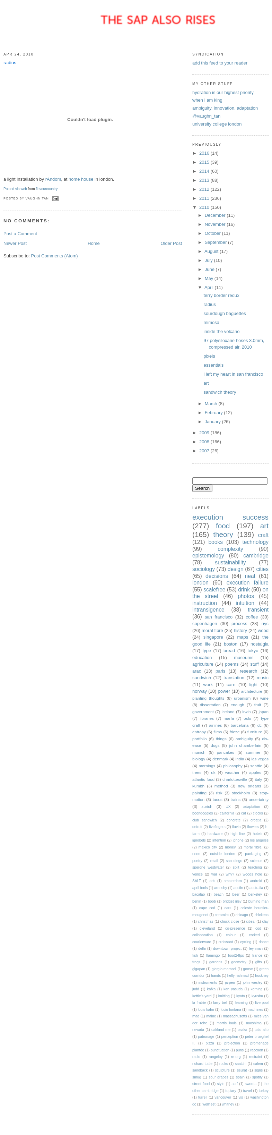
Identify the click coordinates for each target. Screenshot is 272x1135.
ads (213, 881)
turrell (202, 1097)
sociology (203, 569)
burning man (258, 901)
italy (258, 779)
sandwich (201, 677)
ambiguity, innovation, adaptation (225, 108)
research (248, 671)
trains (236, 799)
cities (262, 569)
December (216, 215)
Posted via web (15, 189)
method (221, 786)
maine (211, 1016)
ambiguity (244, 738)
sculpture (222, 1070)
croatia (256, 820)
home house (81, 179)
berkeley (255, 894)
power (224, 691)
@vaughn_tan (206, 116)
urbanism (242, 698)
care (231, 684)
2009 (205, 432)
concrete (233, 820)
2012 (205, 189)
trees (196, 772)
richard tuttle (202, 1064)
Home (94, 243)
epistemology (208, 555)
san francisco (218, 617)
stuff (254, 664)
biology (198, 759)
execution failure (248, 583)
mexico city (208, 847)
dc (259, 725)
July (209, 260)
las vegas (260, 759)
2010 (205, 207)
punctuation (220, 1050)
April (209, 287)
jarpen (230, 982)
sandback (200, 1070)
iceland (228, 711)
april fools (200, 888)
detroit (197, 827)
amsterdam (233, 881)
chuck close (229, 921)
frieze (235, 731)
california (227, 813)
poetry (197, 861)
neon (196, 854)
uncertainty (259, 799)
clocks (258, 813)
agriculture (202, 664)
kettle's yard (202, 996)
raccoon (256, 1050)
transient (258, 610)
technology (256, 542)
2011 (205, 198)
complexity (230, 549)
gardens (215, 962)
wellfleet (209, 1104)
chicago (242, 915)
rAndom (53, 179)
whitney (228, 1104)
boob (212, 901)
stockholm (241, 793)
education (202, 657)
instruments (208, 982)
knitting (224, 996)
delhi (202, 948)
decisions (216, 576)
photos (246, 596)
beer (236, 894)
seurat (242, 1070)
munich (198, 752)
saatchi (240, 1064)
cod (258, 928)
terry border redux (221, 295)
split (236, 867)
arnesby (220, 888)
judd (195, 989)
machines (255, 1010)
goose (248, 969)
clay (265, 921)
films (217, 731)
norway (199, 691)
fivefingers (217, 827)
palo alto (262, 1030)
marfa (228, 718)
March (212, 403)
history (240, 630)
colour (231, 935)
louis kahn (206, 1010)
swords (250, 1084)
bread (229, 650)
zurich (206, 806)
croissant (226, 942)
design (236, 569)
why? (230, 874)
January (213, 421)
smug (196, 1077)
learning (241, 1003)
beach (218, 894)
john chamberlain (245, 745)
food (223, 526)
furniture (254, 731)
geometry (238, 962)
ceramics (222, 915)
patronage (206, 1037)
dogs (215, 745)
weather (232, 772)
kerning (256, 989)
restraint (255, 1057)
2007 (205, 450)
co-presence (235, 928)
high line (237, 834)
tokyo (252, 650)
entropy (199, 731)
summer (253, 752)
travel (247, 1091)
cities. (250, 921)
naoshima (254, 1023)
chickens (262, 915)
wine (264, 698)
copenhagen (204, 623)
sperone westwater (208, 867)
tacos (217, 799)
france (257, 955)
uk (213, 772)
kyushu (257, 996)
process (239, 623)
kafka (211, 989)
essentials (213, 365)
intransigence (208, 610)
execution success (230, 517)
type (207, 650)
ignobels (199, 840)
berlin (196, 901)
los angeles (259, 840)
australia (256, 888)
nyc (265, 623)
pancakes (225, 752)
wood (263, 630)
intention (219, 840)
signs (258, 1070)
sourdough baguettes (224, 313)
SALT (196, 881)
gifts (258, 962)
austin (238, 888)
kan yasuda (233, 989)
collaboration (202, 935)
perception (229, 1037)
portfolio (199, 738)
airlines (215, 725)
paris (220, 671)
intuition (245, 603)
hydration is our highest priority (223, 92)
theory (223, 534)
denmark (220, 759)
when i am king (207, 100)
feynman (256, 948)
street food (201, 1084)
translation (233, 677)
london (200, 583)
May (209, 278)
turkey (264, 1091)
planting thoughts (208, 698)
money (230, 847)
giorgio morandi (224, 969)
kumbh (198, 786)
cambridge (256, 555)
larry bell (220, 1003)
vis (240, 1097)
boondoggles (202, 813)
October (213, 233)
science (256, 861)
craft (263, 535)
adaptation (251, 807)
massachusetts (235, 1016)
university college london (217, 124)
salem (258, 1064)
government (203, 711)
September (216, 242)
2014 (205, 171)
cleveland (207, 928)
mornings (207, 765)
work (208, 684)
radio (196, 1057)
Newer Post (15, 243)
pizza (210, 1043)
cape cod (207, 908)
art (206, 383)
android (256, 881)
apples (255, 772)
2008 (205, 441)
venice (197, 874)
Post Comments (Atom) (54, 255)
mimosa (211, 322)
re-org (236, 1057)
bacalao (198, 894)
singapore (213, 637)
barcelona (239, 725)
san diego (234, 861)
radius (9, 62)
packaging (253, 854)
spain (240, 1077)
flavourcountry (47, 189)
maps (242, 637)
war (214, 874)
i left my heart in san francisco (233, 374)
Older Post (171, 243)
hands (216, 976)
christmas (205, 921)
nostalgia (260, 644)
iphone (238, 840)
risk (219, 793)
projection (232, 1043)
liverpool (262, 1003)
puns (240, 1050)
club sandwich (204, 820)
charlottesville (234, 779)
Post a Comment (20, 233)
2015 (205, 162)
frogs (196, 962)
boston (230, 644)
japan (263, 711)
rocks (223, 1064)
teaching (255, 867)
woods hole (252, 874)
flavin (236, 827)
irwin (247, 711)
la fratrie (199, 1003)
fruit (257, 704)
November (216, 224)
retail (214, 861)
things (221, 738)
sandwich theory (219, 392)
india (240, 759)
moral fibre (212, 630)
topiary (231, 1091)
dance (264, 942)
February (214, 412)
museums (243, 657)
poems (231, 664)
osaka (242, 1030)
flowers (253, 827)
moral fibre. (253, 847)
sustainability (230, 562)
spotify (257, 1077)
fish (195, 955)
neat (250, 576)
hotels (257, 834)
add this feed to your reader (219, 63)
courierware (201, 942)
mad (195, 1016)
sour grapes (218, 1077)
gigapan (198, 969)
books (215, 542)
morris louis (226, 1023)
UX (228, 807)
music (263, 677)
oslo (247, 718)
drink (244, 589)
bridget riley (232, 901)
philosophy (233, 765)
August (212, 251)
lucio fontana (231, 1010)
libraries (207, 718)
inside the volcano (221, 331)
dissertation (210, 704)
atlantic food (203, 779)
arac (196, 671)
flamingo (213, 955)
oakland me (220, 1030)
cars (228, 908)
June (210, 269)
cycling (246, 942)
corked (254, 935)
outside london (222, 854)
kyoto (240, 996)
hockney (262, 976)
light (253, 684)
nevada (198, 1030)
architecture (251, 691)
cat (243, 813)
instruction (204, 603)
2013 (205, 180)
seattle (256, 765)
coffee (252, 617)
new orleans (249, 786)
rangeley (216, 1057)
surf (235, 1084)
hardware (215, 834)
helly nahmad (238, 976)
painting (199, 793)
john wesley (252, 982)
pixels (209, 356)
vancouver (222, 1097)
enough (237, 704)
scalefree (214, 589)
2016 (205, 153)
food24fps (236, 955)
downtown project (227, 948)
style (220, 1084)
